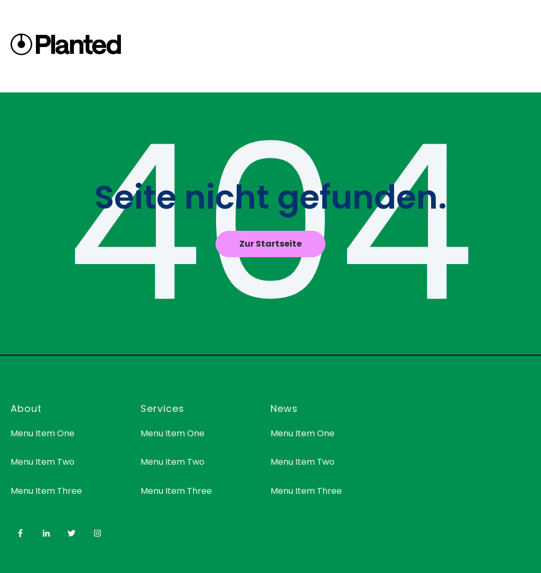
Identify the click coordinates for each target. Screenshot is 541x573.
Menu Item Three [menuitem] (46, 491)
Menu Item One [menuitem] (42, 433)
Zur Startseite (270, 244)
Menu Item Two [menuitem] (42, 462)
